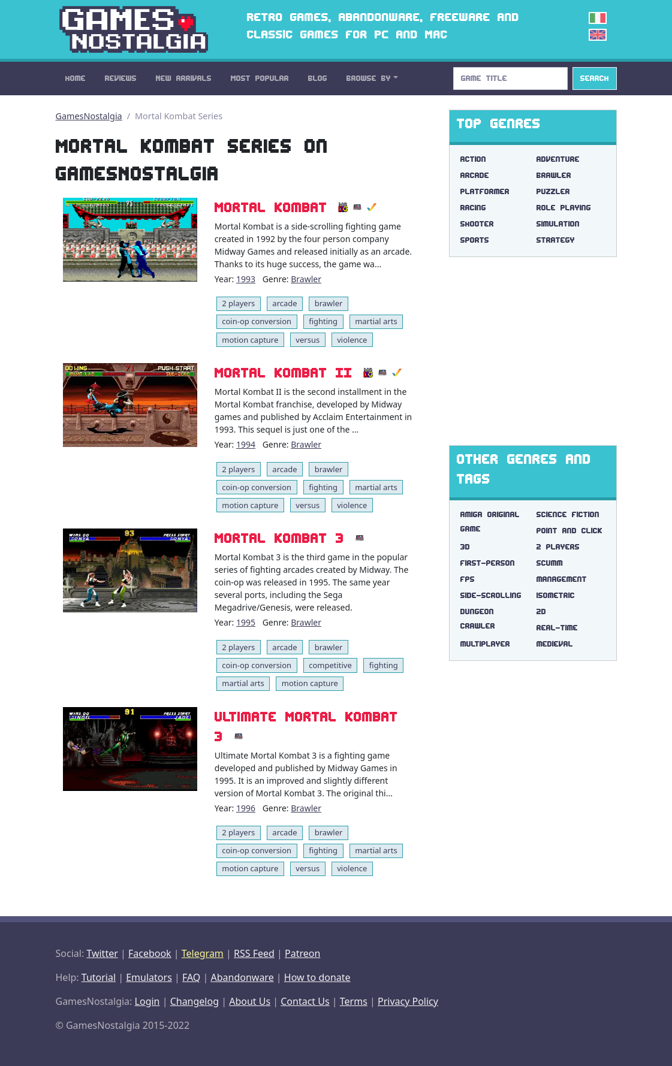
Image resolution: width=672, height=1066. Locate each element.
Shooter (477, 223)
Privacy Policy (408, 1001)
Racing (473, 207)
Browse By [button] (368, 78)
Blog (317, 78)
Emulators (149, 977)
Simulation (558, 223)
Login (147, 1001)
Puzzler (553, 191)
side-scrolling (491, 595)
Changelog (194, 1001)
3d (465, 546)
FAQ (191, 977)
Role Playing (564, 207)
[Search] (510, 78)
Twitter (101, 953)
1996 (245, 808)
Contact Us (305, 1001)
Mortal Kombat (271, 207)
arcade (284, 303)
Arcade (474, 175)
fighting (323, 321)
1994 (245, 444)
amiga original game (490, 521)
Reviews (121, 78)
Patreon (302, 953)
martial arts (376, 321)
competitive (330, 665)
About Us (249, 1001)
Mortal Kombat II (283, 373)
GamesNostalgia (89, 116)
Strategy (556, 239)
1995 (245, 622)
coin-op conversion (256, 321)
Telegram (203, 953)
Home (75, 78)
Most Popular (260, 78)
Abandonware (241, 977)
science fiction (568, 514)
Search (594, 78)
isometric (556, 595)
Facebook (149, 953)
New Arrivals (184, 78)
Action (473, 159)
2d (541, 611)
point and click (569, 530)
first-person (487, 562)
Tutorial (99, 977)
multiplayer (485, 643)
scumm (550, 562)
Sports (474, 239)
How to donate (317, 977)
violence (352, 339)
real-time (557, 627)
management (562, 579)
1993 (245, 279)
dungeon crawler (477, 618)
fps (467, 579)
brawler (329, 303)
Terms (353, 1001)
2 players (238, 303)
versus (308, 339)
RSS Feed (254, 953)
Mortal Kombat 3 (279, 538)
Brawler (306, 279)
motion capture (250, 339)
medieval (555, 643)
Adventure (558, 159)
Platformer (485, 191)
